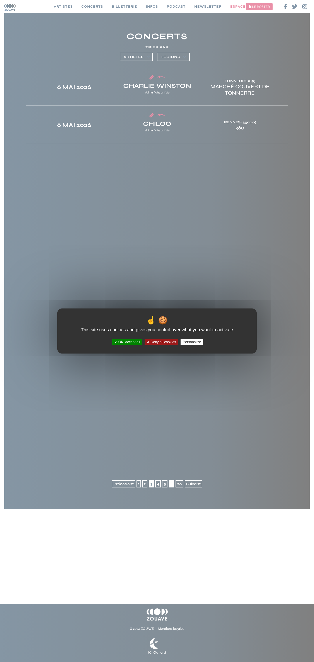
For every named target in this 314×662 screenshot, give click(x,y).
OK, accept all (127, 342)
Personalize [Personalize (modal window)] (192, 342)
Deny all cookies (161, 342)
